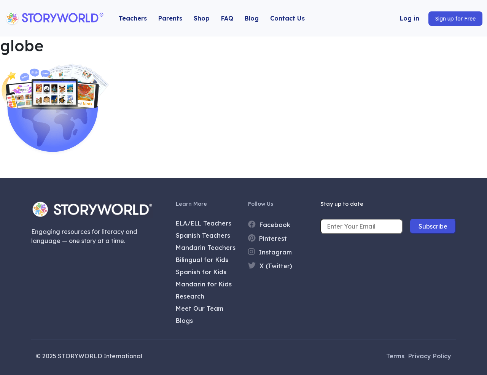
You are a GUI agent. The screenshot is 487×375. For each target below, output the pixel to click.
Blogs (184, 320)
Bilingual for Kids (202, 260)
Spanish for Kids (201, 272)
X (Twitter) (270, 266)
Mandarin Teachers (206, 247)
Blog (252, 18)
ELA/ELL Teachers (203, 223)
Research (190, 296)
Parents (170, 18)
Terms (395, 356)
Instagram (270, 252)
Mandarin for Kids (204, 284)
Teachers (133, 18)
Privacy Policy (429, 356)
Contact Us (287, 18)
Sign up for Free (455, 18)
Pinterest (267, 238)
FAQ (227, 18)
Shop (202, 18)
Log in (409, 18)
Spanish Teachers (203, 235)
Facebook (269, 225)
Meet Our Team (199, 308)
